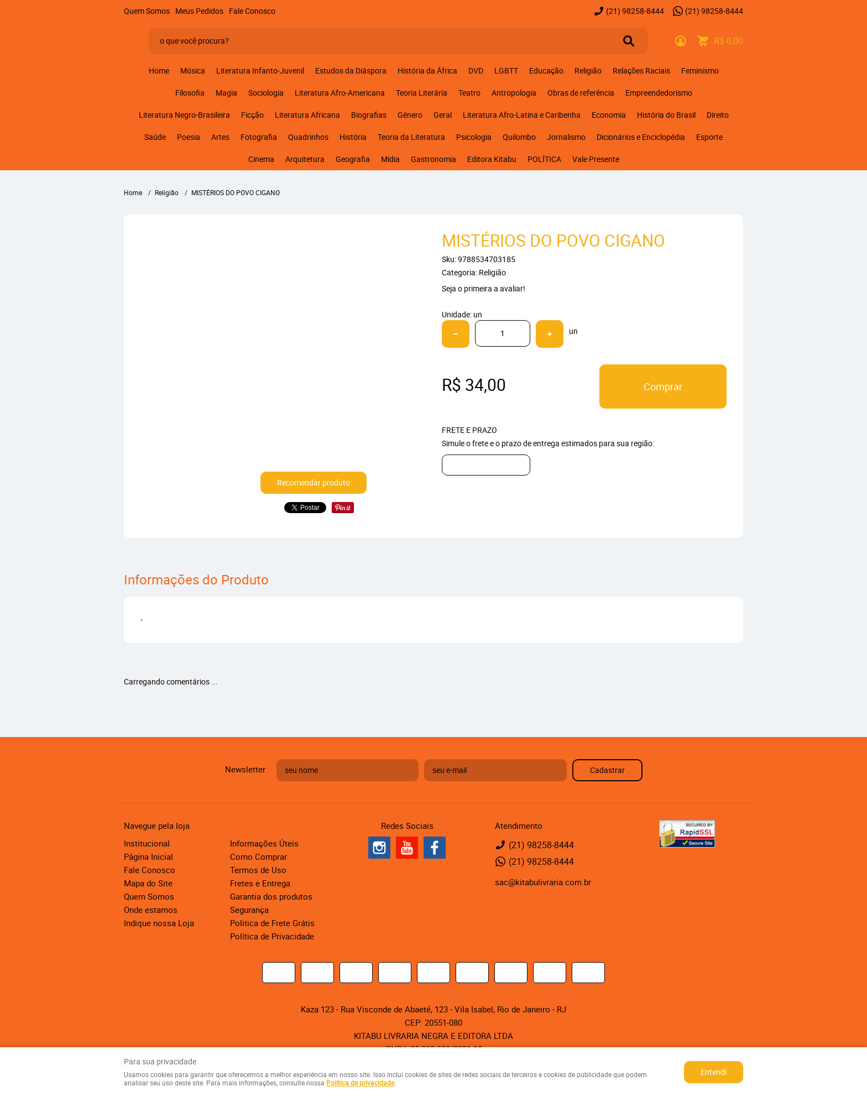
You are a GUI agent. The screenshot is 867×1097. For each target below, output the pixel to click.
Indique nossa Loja (159, 922)
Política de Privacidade (272, 936)
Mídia (390, 159)
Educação (546, 70)
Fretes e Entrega (260, 883)
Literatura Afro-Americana (340, 92)
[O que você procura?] (628, 41)
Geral (442, 114)
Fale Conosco (252, 11)
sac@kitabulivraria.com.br (543, 881)
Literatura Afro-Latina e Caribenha (522, 114)
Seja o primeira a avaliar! (483, 288)
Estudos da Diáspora (351, 70)
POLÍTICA (544, 159)
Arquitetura (305, 159)
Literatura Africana (307, 114)
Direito (718, 114)
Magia (226, 92)
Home (159, 70)
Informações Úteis (264, 843)
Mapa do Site (148, 883)
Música (192, 70)
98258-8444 (635, 11)
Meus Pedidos (199, 11)
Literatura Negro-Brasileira (184, 114)
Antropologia (514, 92)
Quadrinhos (308, 137)
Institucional (147, 843)
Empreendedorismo (658, 92)
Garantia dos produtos (271, 896)
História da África (427, 70)
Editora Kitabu (491, 159)
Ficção (252, 114)
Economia (609, 114)
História (353, 137)
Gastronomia (433, 159)
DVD (475, 70)
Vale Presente (595, 159)
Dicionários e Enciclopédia (641, 137)
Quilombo (519, 137)
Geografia (353, 159)
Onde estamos (150, 909)
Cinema (261, 159)
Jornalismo (566, 137)
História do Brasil (666, 114)
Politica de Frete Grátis (272, 922)
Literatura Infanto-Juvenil (260, 70)
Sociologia (266, 92)
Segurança (249, 909)
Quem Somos (147, 11)
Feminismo (700, 70)
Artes (220, 137)
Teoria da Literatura (411, 137)
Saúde (155, 137)
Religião (588, 70)
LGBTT (506, 70)
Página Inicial (148, 856)
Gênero (410, 114)
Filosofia (190, 92)
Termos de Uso (258, 869)
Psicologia (474, 137)
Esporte (709, 137)
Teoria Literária (421, 92)
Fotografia (259, 137)
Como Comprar (258, 856)
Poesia (188, 137)
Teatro (469, 92)
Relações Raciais (641, 70)
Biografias (369, 114)
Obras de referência (580, 92)
